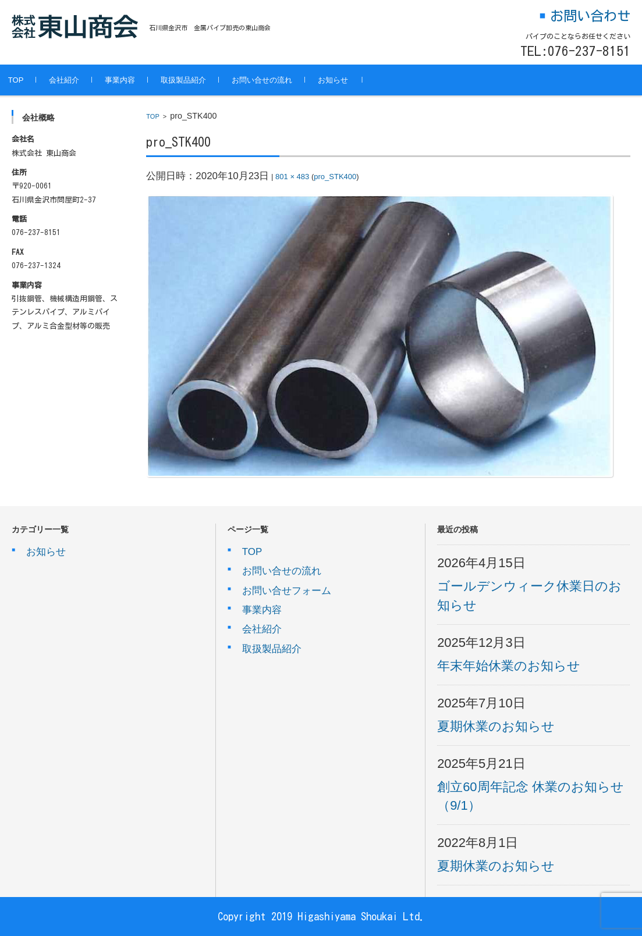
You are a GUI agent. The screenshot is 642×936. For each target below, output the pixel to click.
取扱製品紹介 (200, 80)
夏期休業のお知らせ (496, 726)
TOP (32, 80)
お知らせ (350, 80)
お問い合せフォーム (286, 590)
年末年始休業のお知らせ (508, 666)
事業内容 (137, 80)
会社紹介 (81, 80)
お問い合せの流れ (279, 80)
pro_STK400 (335, 176)
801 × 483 (292, 176)
